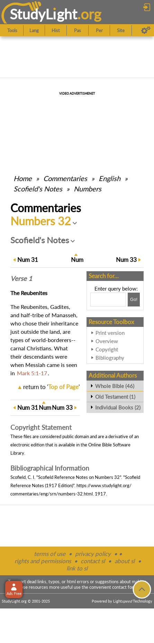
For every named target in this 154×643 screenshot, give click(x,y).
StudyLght (43, 14)
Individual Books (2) (118, 407)
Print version (110, 333)
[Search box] (108, 299)
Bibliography (110, 357)
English (109, 178)
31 (27, 259)
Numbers (87, 189)
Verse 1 (21, 278)
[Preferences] (146, 30)
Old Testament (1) (115, 397)
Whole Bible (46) (114, 386)
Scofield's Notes (37, 189)
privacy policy (93, 553)
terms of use (49, 553)
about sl (125, 561)
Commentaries (65, 178)
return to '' (51, 386)
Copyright (107, 349)
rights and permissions (43, 561)
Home (22, 178)
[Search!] (134, 299)
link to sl (77, 568)
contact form (124, 587)
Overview (107, 341)
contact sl (93, 561)
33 (126, 259)
